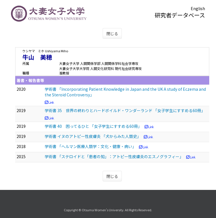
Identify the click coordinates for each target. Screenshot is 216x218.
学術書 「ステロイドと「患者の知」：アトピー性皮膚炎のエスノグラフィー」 (114, 156)
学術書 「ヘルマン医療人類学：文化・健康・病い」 (90, 146)
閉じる (112, 33)
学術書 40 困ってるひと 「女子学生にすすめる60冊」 (93, 126)
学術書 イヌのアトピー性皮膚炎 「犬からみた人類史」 (93, 136)
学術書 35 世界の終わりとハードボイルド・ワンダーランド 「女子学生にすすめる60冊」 (125, 110)
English (198, 8)
